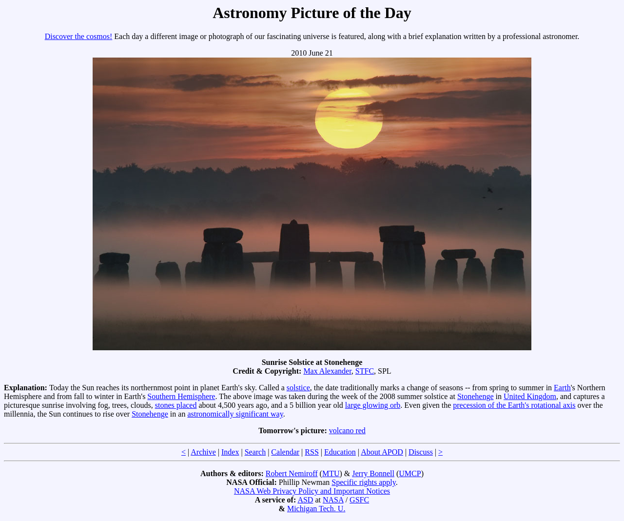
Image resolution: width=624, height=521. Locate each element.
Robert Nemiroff (292, 473)
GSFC (359, 500)
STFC (364, 371)
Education (340, 452)
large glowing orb (372, 405)
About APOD (382, 452)
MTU (331, 473)
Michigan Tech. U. (316, 508)
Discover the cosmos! (79, 36)
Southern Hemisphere (181, 396)
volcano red (347, 430)
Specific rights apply (363, 482)
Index (230, 452)
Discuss (421, 452)
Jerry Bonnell (373, 473)
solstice (298, 387)
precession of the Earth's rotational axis (514, 405)
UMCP (410, 473)
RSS (311, 452)
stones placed (176, 405)
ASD (305, 500)
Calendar (285, 452)
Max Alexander (327, 371)
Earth (562, 387)
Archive (203, 452)
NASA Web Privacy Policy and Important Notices (312, 491)
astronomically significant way (235, 414)
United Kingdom (530, 396)
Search (255, 452)
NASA (333, 500)
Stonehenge (475, 396)
